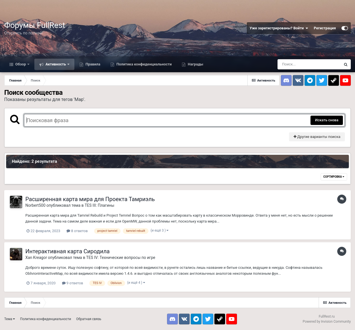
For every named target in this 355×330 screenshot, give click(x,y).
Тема (9, 319)
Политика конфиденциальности (144, 64)
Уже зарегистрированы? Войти (279, 28)
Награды (195, 64)
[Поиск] (309, 64)
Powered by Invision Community (327, 322)
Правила (92, 64)
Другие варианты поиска (317, 137)
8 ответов (77, 231)
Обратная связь (88, 319)
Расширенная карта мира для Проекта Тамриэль (90, 199)
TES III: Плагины (99, 205)
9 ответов (72, 283)
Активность (56, 64)
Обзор (20, 64)
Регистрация (325, 28)
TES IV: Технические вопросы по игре (120, 257)
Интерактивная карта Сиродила (67, 251)
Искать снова (326, 120)
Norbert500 (35, 205)
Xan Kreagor (36, 257)
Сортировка (333, 176)
